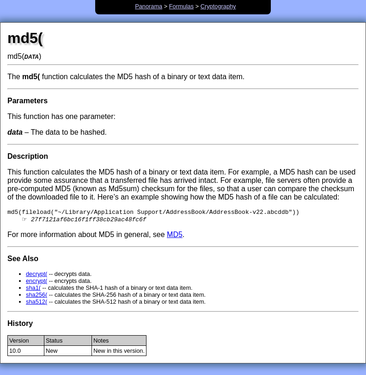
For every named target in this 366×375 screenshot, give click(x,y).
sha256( (36, 297)
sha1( (33, 290)
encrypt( (36, 283)
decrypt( (36, 276)
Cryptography (218, 6)
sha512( (36, 303)
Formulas (181, 6)
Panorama (148, 6)
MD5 (175, 237)
